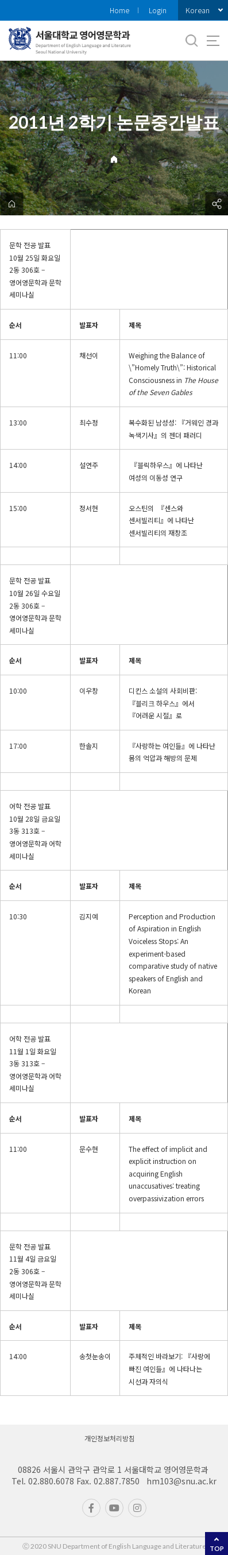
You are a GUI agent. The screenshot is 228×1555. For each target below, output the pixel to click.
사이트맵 (213, 41)
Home (119, 10)
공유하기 (216, 203)
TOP (217, 1548)
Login (158, 10)
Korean (198, 10)
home (11, 203)
